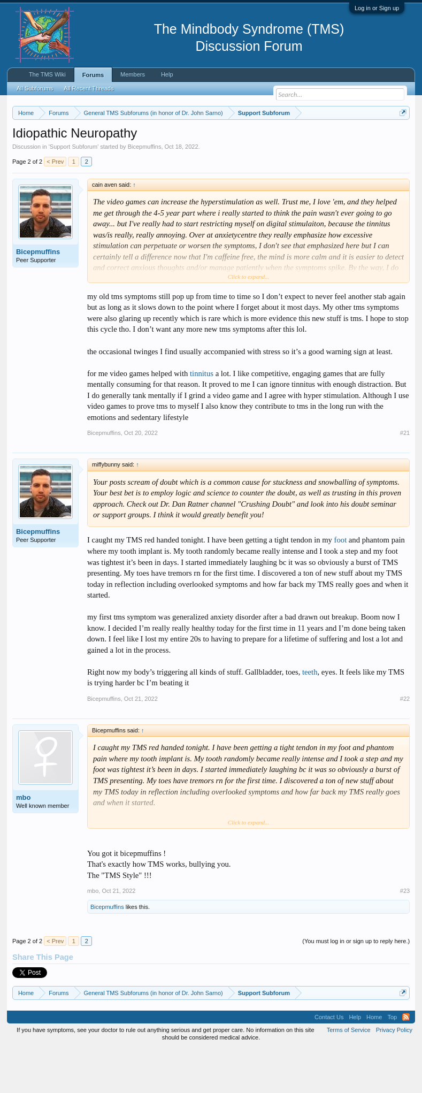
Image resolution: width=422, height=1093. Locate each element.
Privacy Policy (394, 1074)
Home (374, 1061)
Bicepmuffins (145, 190)
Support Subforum (73, 190)
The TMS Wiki (47, 74)
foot (340, 584)
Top (392, 1061)
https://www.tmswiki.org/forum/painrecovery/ (129, 150)
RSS (406, 1061)
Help (167, 74)
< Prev (55, 205)
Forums (93, 75)
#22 (405, 742)
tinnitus (201, 417)
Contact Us (328, 1061)
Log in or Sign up (377, 8)
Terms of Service (349, 1074)
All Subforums (35, 88)
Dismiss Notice (401, 138)
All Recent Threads (88, 88)
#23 (405, 935)
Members (132, 74)
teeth (309, 716)
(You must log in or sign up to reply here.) (356, 985)
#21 (405, 477)
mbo (23, 841)
